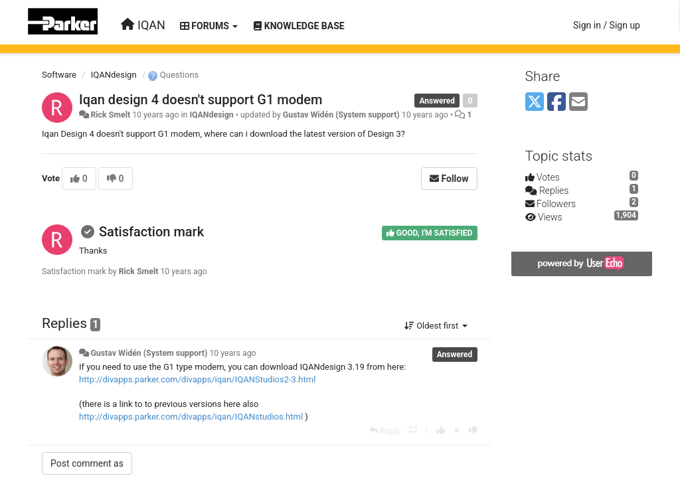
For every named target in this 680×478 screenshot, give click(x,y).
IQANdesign (114, 75)
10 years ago (232, 353)
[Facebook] (556, 102)
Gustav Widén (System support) (341, 115)
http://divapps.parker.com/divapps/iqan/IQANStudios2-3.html (197, 379)
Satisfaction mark (151, 232)
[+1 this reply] (440, 431)
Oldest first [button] (436, 326)
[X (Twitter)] (534, 102)
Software (59, 75)
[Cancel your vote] (457, 431)
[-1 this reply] (473, 431)
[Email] (578, 102)
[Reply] (385, 431)
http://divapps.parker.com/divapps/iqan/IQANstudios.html (191, 417)
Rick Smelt (110, 115)
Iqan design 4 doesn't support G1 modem (200, 100)
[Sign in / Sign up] (606, 25)
